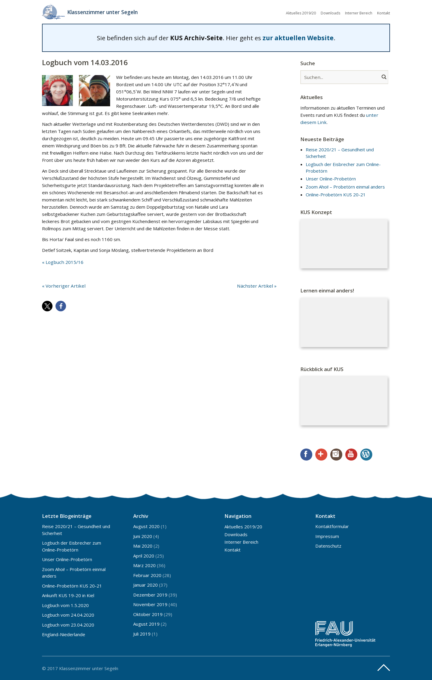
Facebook (306, 454)
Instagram (336, 454)
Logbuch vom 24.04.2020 (68, 615)
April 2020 (143, 555)
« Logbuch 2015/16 (62, 262)
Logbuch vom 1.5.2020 (65, 605)
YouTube (351, 454)
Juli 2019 (142, 633)
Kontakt (383, 12)
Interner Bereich (358, 12)
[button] (47, 306)
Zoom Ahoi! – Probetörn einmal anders (345, 186)
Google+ (321, 454)
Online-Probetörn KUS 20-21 (336, 194)
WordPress (366, 454)
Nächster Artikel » (258, 286)
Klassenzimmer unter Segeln (104, 12)
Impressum (327, 536)
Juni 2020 (142, 536)
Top (383, 667)
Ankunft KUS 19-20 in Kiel (68, 595)
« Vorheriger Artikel (62, 286)
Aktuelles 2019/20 (301, 12)
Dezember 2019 (150, 594)
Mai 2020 (142, 545)
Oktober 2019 (148, 614)
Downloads (330, 12)
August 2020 (146, 526)
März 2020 (144, 565)
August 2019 (146, 624)
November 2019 (150, 604)
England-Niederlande (63, 634)
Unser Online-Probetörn (331, 178)
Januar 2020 (145, 585)
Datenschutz (328, 545)
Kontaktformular (332, 526)
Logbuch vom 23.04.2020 (68, 624)
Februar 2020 (147, 575)
